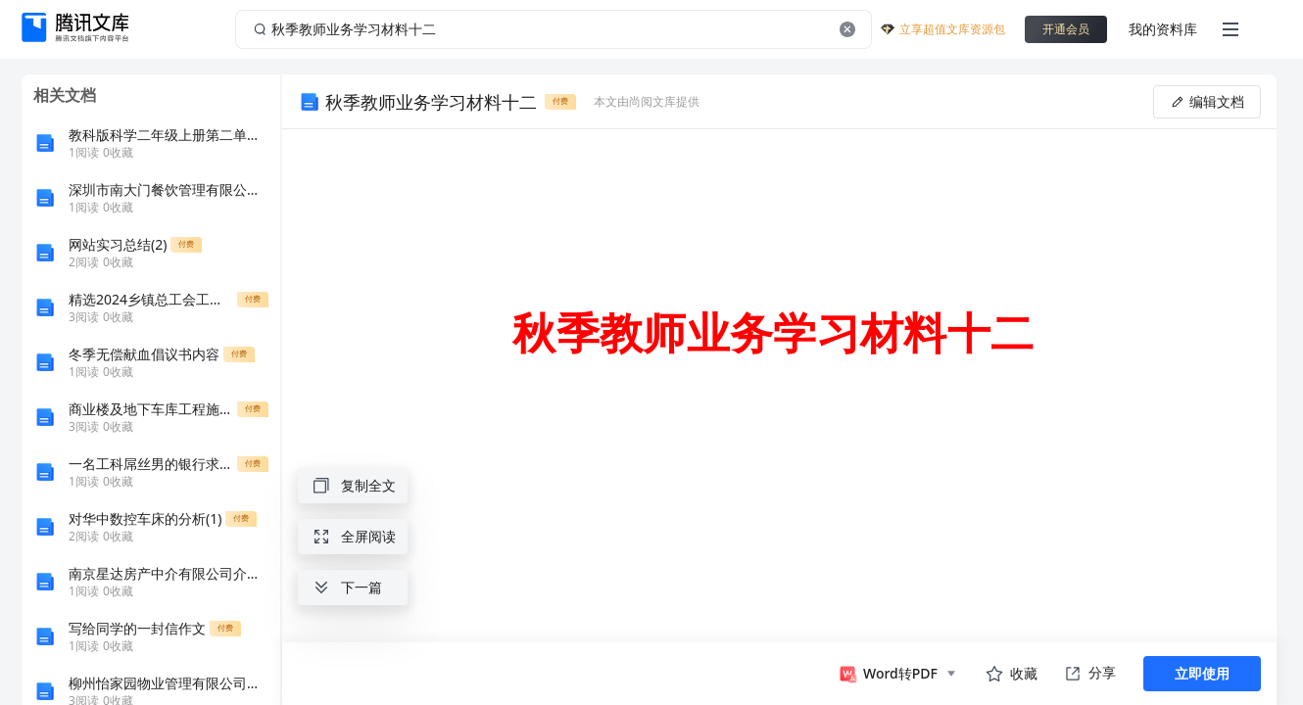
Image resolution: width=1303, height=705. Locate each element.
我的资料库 (1163, 29)
